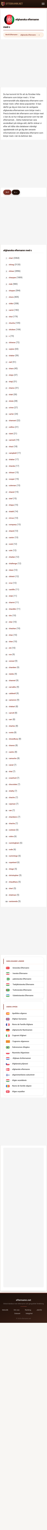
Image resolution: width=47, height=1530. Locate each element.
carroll (11, 713)
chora (11, 297)
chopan (12, 290)
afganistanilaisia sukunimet (23, 1075)
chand (11, 531)
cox (10, 654)
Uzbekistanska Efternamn (22, 995)
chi (10, 648)
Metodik (5, 1310)
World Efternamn (11, 35)
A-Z (7, 192)
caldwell (12, 693)
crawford (12, 778)
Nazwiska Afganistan (20, 1053)
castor (11, 537)
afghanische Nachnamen (22, 1030)
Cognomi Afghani (19, 1035)
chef (11, 498)
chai (10, 771)
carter (11, 414)
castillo (12, 589)
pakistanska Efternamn (21, 979)
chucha (12, 323)
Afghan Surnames (19, 1019)
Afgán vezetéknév (19, 1080)
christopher (14, 875)
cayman (12, 804)
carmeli (12, 440)
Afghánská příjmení (20, 1064)
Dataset (17, 1313)
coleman (12, 485)
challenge (13, 563)
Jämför (39, 1310)
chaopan (12, 277)
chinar (11, 271)
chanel (11, 492)
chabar (12, 459)
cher (11, 622)
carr (10, 719)
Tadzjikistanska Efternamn (23, 984)
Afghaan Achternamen (21, 1058)
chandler (12, 609)
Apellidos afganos (19, 1013)
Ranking (28, 1310)
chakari (12, 706)
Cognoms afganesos (20, 1041)
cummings (13, 856)
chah (11, 394)
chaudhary (13, 882)
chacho (12, 797)
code (11, 849)
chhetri (12, 576)
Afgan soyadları (18, 1091)
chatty (11, 791)
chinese (12, 342)
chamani (12, 420)
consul (11, 661)
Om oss (16, 1310)
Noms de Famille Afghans (22, 1024)
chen (11, 641)
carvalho (12, 687)
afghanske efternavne (21, 1069)
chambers (13, 817)
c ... (15, 192)
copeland (13, 862)
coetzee (12, 830)
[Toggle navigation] (43, 3)
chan (11, 635)
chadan (12, 557)
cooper (12, 479)
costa (11, 732)
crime (11, 407)
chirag (11, 264)
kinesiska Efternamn (20, 968)
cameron (12, 700)
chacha (12, 823)
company (13, 524)
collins (11, 427)
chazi (11, 446)
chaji (11, 381)
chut (11, 316)
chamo (12, 388)
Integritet (29, 1313)
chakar (12, 355)
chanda (12, 466)
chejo (11, 375)
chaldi (11, 511)
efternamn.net (23, 1300)
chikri (11, 303)
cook (11, 544)
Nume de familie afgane (21, 1086)
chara (11, 368)
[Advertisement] (23, 62)
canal (11, 765)
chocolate (13, 784)
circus (11, 518)
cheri (11, 888)
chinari (12, 472)
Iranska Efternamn (19, 973)
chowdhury (13, 739)
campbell (13, 453)
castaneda (13, 901)
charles (12, 726)
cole (10, 550)
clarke (11, 674)
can (10, 810)
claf (10, 362)
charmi (12, 602)
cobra (11, 836)
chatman (12, 895)
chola (11, 401)
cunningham (14, 843)
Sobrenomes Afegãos (21, 1047)
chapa (11, 505)
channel (12, 680)
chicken (12, 329)
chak (11, 596)
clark (11, 433)
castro (11, 752)
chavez (12, 745)
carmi (11, 310)
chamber (12, 667)
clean (11, 570)
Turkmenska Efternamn (21, 990)
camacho (13, 758)
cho (10, 615)
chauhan (12, 628)
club (10, 284)
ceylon (11, 349)
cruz (11, 583)
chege (11, 869)
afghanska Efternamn (28, 35)
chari (11, 258)
